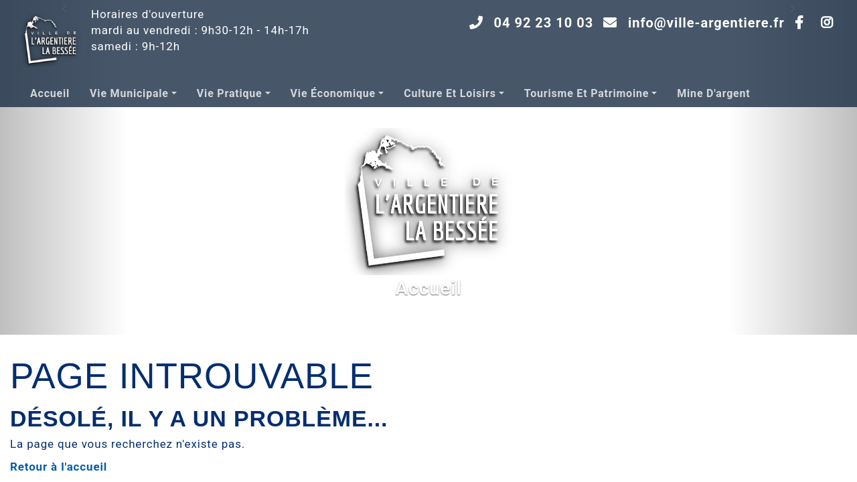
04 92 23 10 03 (544, 23)
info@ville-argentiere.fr (706, 23)
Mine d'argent (713, 93)
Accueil (50, 93)
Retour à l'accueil (58, 466)
